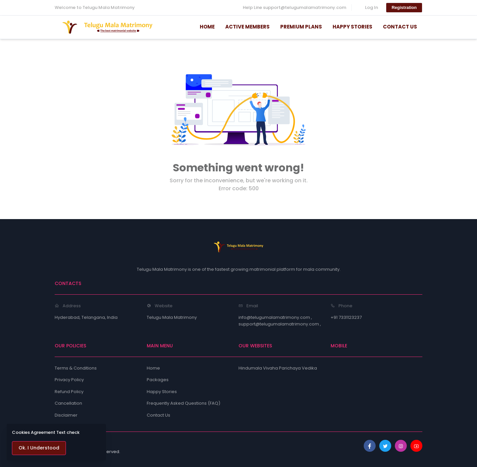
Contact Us (158, 415)
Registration (404, 7)
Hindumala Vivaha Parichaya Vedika (277, 368)
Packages (158, 380)
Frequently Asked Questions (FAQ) (183, 403)
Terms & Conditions (76, 368)
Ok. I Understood (39, 447)
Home (153, 368)
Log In (371, 7)
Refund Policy (69, 391)
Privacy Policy (69, 380)
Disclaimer (66, 415)
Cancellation (68, 403)
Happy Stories (162, 391)
